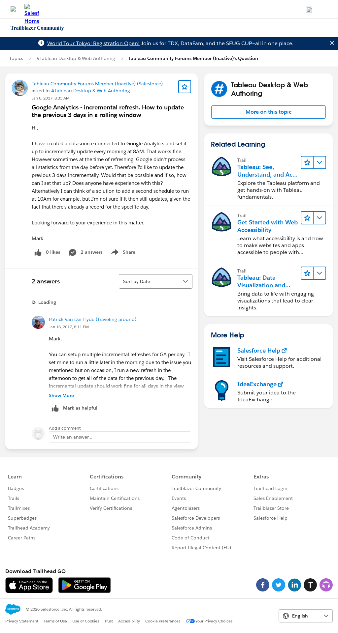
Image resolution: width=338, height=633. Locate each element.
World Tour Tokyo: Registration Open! (93, 43)
